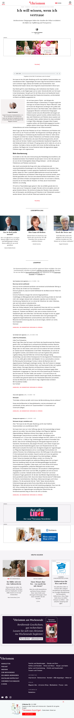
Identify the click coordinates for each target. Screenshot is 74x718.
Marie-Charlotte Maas (12, 597)
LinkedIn (40, 274)
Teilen (36, 64)
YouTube (2, 697)
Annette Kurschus (37, 244)
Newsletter (5, 664)
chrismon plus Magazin (10, 681)
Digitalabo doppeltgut (10, 678)
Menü (3, 4)
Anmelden (70, 3)
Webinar (4, 669)
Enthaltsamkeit (38, 578)
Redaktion (31, 692)
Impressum (32, 678)
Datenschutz (41, 678)
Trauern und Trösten (35, 670)
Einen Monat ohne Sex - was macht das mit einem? (38, 584)
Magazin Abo (32, 685)
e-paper (4, 684)
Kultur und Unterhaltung (36, 668)
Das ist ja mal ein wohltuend (21, 284)
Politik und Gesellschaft (55, 668)
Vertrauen (16, 397)
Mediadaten (54, 685)
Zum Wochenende (8, 672)
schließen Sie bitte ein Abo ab (45, 270)
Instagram (57, 272)
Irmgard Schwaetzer (38, 32)
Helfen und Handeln (35, 666)
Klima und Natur (49, 666)
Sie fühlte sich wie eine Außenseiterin (14, 583)
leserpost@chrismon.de (32, 272)
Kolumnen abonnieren (10, 675)
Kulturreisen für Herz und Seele (60, 582)
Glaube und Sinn (52, 663)
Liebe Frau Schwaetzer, (19, 338)
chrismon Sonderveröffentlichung (61, 577)
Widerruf (68, 678)
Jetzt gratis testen (29, 714)
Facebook (31, 274)
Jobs (66, 685)
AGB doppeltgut (59, 678)
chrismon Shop (43, 685)
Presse (61, 685)
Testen (58, 3)
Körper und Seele (62, 666)
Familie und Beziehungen (36, 663)
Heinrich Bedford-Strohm (9, 248)
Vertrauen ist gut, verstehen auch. (23, 421)
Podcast (4, 666)
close (63, 701)
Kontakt (49, 678)
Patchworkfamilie (15, 578)
